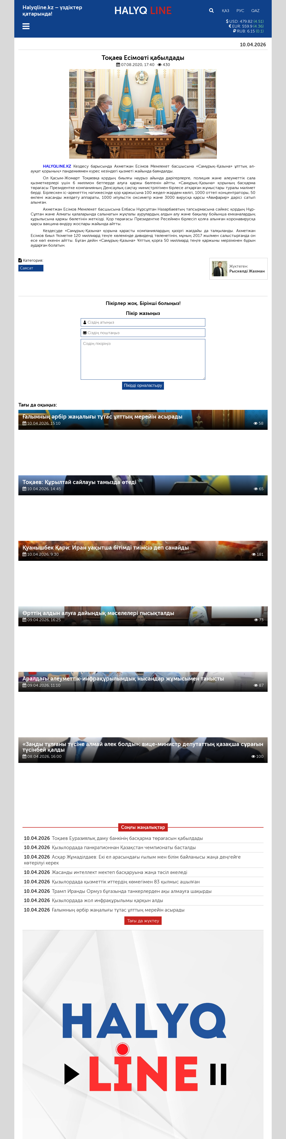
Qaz (255, 10)
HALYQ (143, 10)
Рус (240, 10)
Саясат (26, 268)
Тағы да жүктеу (143, 929)
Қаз (225, 10)
